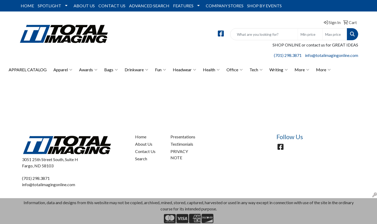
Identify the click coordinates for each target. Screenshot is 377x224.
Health (211, 70)
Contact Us (145, 151)
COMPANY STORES (224, 5)
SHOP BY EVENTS (264, 5)
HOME (27, 5)
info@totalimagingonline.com (331, 55)
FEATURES (183, 5)
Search (141, 158)
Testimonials (181, 144)
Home (140, 136)
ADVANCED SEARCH (149, 5)
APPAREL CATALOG (28, 69)
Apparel (62, 70)
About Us (143, 144)
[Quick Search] (264, 34)
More (302, 70)
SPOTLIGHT (49, 5)
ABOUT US (84, 5)
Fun (160, 70)
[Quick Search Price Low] (310, 34)
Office (234, 70)
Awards (88, 70)
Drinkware (136, 70)
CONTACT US (111, 5)
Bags (111, 70)
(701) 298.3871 (288, 55)
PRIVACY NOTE (179, 154)
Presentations (182, 136)
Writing (278, 70)
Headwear (184, 70)
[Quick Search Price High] (334, 34)
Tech (256, 70)
